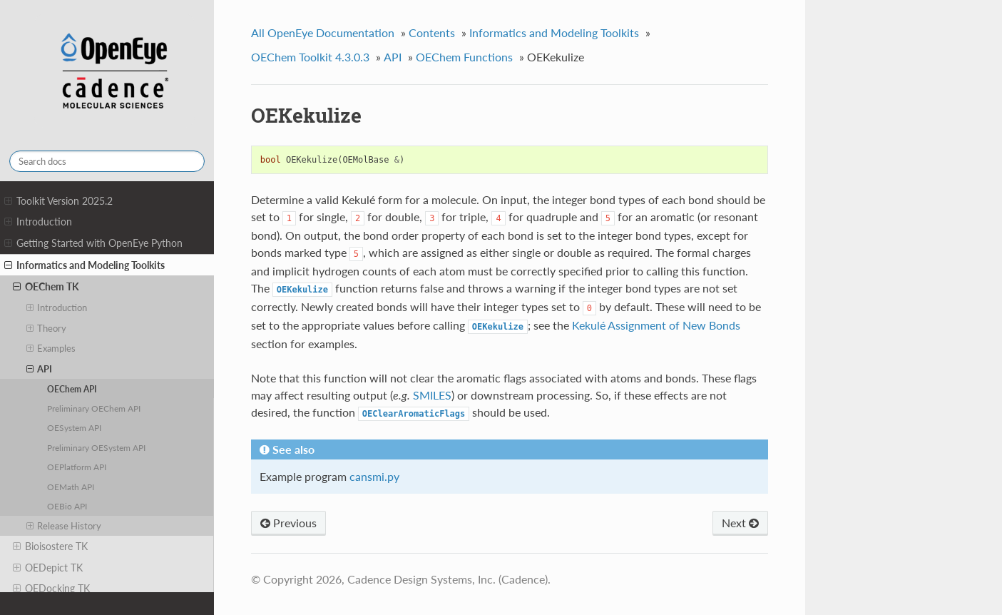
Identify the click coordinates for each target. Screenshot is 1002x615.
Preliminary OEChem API (93, 408)
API (39, 368)
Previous (288, 522)
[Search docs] (107, 161)
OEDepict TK (48, 567)
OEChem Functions (464, 56)
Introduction (38, 221)
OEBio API (67, 506)
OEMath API (70, 487)
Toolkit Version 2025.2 (58, 201)
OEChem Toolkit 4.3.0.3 (310, 56)
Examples (51, 348)
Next (740, 522)
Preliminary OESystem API (96, 447)
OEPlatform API (76, 467)
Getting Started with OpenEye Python (93, 243)
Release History (64, 525)
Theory (46, 328)
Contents (432, 32)
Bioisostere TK (50, 546)
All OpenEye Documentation (322, 32)
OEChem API (72, 389)
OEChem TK (46, 286)
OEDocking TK (51, 588)
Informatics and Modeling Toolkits (84, 265)
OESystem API (74, 427)
